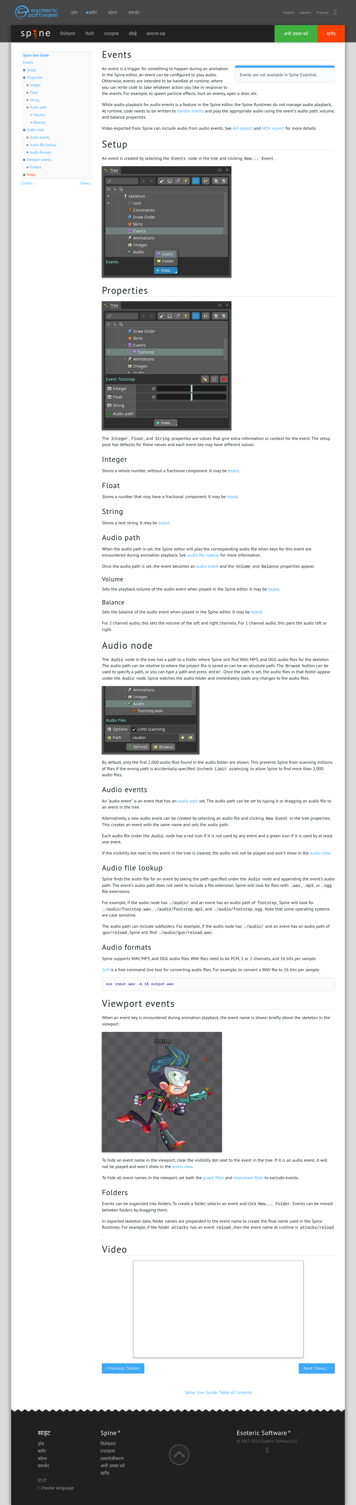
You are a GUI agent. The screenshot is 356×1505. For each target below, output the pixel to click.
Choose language (55, 1488)
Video (31, 174)
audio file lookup (203, 555)
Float (34, 92)
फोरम (112, 12)
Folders (35, 167)
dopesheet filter (248, 1177)
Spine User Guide (36, 55)
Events (28, 62)
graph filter (213, 1177)
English (289, 12)
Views (86, 183)
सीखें (133, 33)
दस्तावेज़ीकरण (112, 1458)
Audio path (38, 107)
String (34, 100)
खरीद (331, 33)
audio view (320, 853)
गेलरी (89, 33)
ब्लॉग (42, 1451)
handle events (190, 111)
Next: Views (317, 1368)
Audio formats (40, 152)
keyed (233, 470)
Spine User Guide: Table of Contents (218, 1392)
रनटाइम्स (111, 33)
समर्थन (134, 12)
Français (322, 12)
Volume (39, 114)
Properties (34, 77)
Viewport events (39, 159)
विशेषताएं (67, 33)
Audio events (40, 137)
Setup (31, 70)
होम (74, 12)
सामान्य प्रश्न (156, 33)
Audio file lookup (43, 145)
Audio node (35, 130)
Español (305, 12)
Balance (40, 122)
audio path (188, 801)
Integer (35, 85)
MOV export (273, 128)
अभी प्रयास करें (296, 33)
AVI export (242, 128)
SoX (105, 969)
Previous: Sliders (123, 1368)
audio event (207, 566)
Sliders (27, 183)
